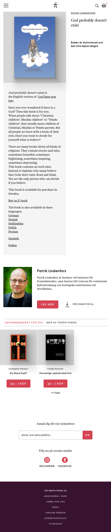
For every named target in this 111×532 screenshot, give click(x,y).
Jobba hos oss (55, 501)
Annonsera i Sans (55, 496)
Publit (57, 392)
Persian (13, 231)
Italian (12, 245)
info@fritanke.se (55, 490)
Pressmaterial (83, 304)
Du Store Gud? (18, 373)
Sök (97, 5)
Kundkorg (104, 5)
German (13, 215)
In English (55, 523)
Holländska (15, 223)
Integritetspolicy (55, 518)
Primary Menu (6, 5)
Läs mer (47, 304)
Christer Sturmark (55, 368)
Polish (12, 227)
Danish (13, 219)
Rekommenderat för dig (24, 322)
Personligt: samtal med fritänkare (59, 373)
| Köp (18, 383)
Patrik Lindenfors (83, 13)
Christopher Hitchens (18, 368)
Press (55, 507)
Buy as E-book (17, 200)
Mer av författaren (61, 322)
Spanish (13, 238)
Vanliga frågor (55, 512)
